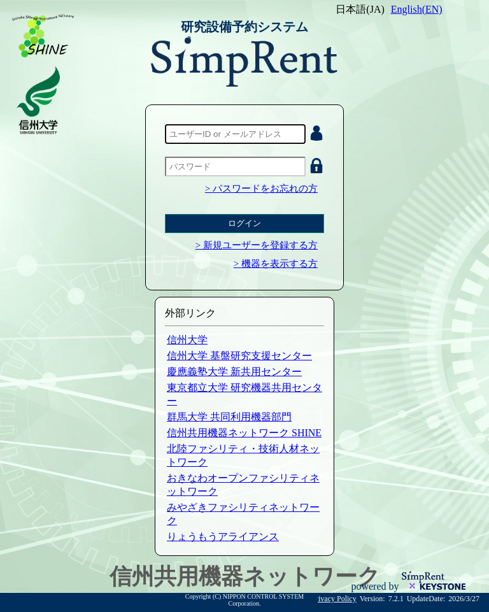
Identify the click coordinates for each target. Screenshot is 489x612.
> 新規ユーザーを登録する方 (256, 245)
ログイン (244, 223)
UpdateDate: (426, 598)
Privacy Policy (333, 598)
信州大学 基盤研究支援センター (239, 355)
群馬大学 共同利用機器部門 (229, 416)
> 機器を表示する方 (276, 264)
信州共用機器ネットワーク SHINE (244, 432)
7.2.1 (396, 598)
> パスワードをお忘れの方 (261, 188)
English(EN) (417, 9)
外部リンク (190, 313)
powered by (376, 586)
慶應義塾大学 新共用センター (234, 371)
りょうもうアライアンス (223, 536)
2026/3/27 (463, 598)
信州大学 (187, 339)
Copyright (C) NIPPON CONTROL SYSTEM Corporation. (244, 600)
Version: (372, 598)
